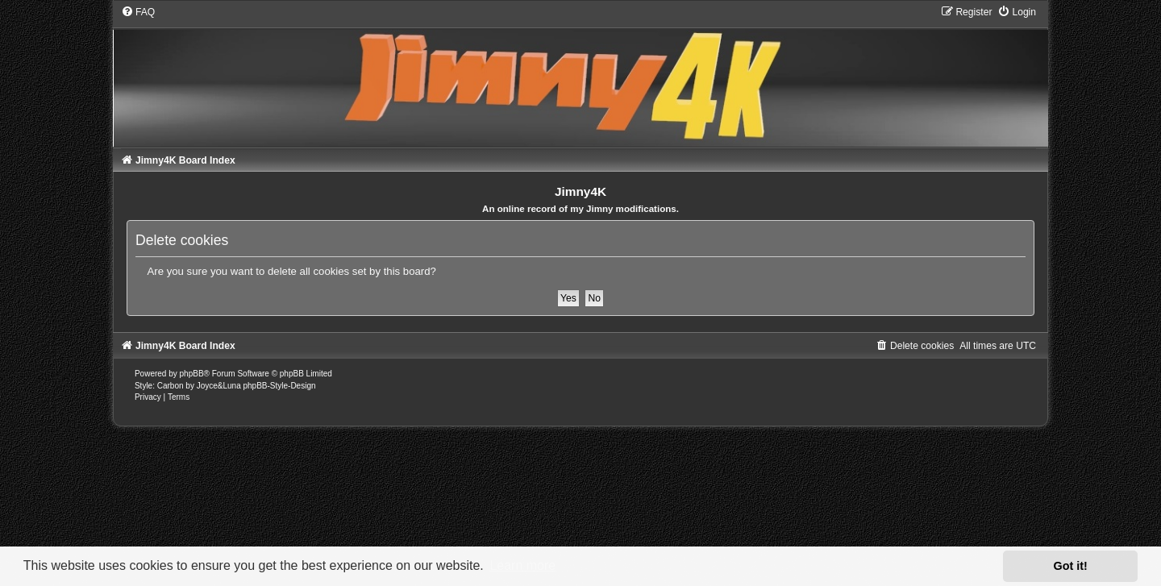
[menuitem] (138, 12)
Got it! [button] (1071, 565)
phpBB (192, 373)
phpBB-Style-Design (279, 385)
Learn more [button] (522, 565)
